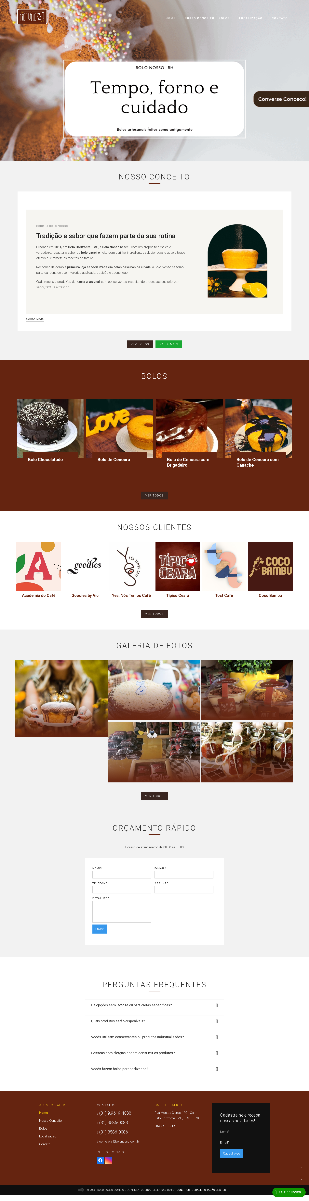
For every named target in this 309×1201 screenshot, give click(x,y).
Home (170, 19)
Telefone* (100, 889)
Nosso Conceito (199, 18)
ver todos (140, 344)
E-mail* (160, 874)
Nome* (97, 874)
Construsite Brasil (189, 1195)
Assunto (161, 889)
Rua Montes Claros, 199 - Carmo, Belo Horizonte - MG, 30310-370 (177, 1121)
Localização (250, 18)
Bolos (224, 18)
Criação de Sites (215, 1195)
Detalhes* (100, 903)
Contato (280, 18)
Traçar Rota (165, 1131)
